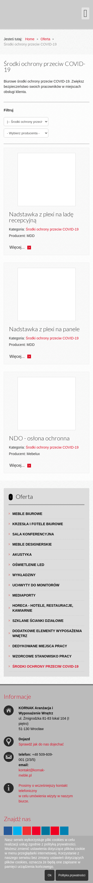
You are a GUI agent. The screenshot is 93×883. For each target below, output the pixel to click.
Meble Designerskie (32, 544)
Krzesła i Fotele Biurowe (37, 524)
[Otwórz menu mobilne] (85, 13)
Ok (49, 875)
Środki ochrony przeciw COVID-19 (45, 666)
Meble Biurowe (27, 514)
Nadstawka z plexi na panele (44, 328)
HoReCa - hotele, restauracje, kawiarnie (42, 608)
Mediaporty (23, 595)
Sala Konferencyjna (33, 534)
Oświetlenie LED (28, 565)
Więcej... (17, 247)
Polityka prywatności (72, 875)
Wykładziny (23, 575)
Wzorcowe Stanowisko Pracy (42, 656)
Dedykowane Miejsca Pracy (39, 646)
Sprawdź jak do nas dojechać (41, 744)
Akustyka (22, 555)
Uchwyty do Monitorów (35, 585)
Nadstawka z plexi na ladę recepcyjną (41, 217)
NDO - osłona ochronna (39, 438)
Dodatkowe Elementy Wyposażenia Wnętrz (47, 633)
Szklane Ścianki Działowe (37, 621)
